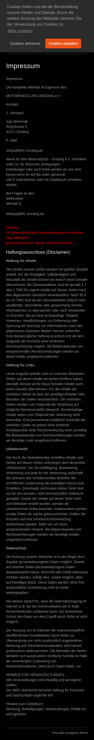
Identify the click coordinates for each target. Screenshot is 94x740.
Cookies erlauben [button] (63, 43)
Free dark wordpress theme (70, 733)
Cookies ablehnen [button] (25, 43)
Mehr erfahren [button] (20, 31)
